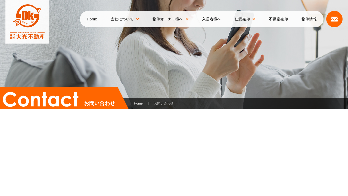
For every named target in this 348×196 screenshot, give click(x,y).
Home (92, 19)
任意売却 (245, 19)
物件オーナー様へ (170, 19)
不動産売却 (278, 19)
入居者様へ (211, 19)
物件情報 (309, 19)
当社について (125, 19)
